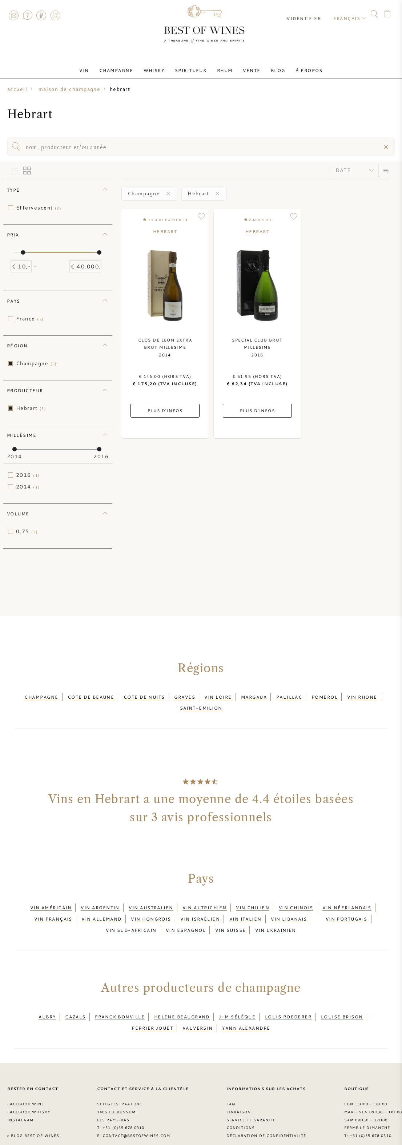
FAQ (27, 15)
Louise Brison (342, 1003)
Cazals (75, 1003)
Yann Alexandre (246, 1012)
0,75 (27, 531)
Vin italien (245, 910)
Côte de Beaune (91, 696)
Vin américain (51, 902)
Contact (13, 15)
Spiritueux (192, 66)
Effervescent (38, 207)
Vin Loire (218, 696)
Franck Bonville (120, 1003)
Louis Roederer (288, 1003)
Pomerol (324, 696)
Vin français (53, 910)
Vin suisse (230, 919)
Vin (95, 66)
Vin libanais (289, 910)
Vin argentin (100, 902)
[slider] (23, 252)
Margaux (254, 696)
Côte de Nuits (144, 696)
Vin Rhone (362, 696)
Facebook (41, 15)
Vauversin (197, 1012)
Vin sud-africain (131, 919)
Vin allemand (101, 910)
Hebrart (31, 408)
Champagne (124, 66)
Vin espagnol (186, 919)
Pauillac (289, 696)
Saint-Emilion (201, 704)
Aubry (47, 1003)
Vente (247, 66)
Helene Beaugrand (182, 1003)
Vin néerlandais (346, 902)
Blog (270, 66)
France (30, 318)
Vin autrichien (204, 902)
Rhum (223, 66)
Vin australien (151, 902)
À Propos (298, 66)
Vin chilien (252, 902)
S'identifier (306, 14)
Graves (184, 696)
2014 (28, 486)
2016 (28, 475)
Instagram (55, 15)
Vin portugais (346, 910)
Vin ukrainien (275, 919)
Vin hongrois (151, 910)
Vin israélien (200, 910)
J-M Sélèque (237, 1003)
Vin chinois (296, 902)
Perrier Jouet (152, 1012)
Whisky (158, 66)
